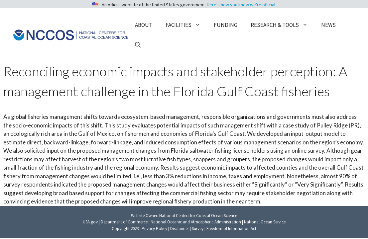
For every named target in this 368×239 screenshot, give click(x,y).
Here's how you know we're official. (241, 5)
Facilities (186, 25)
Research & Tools (282, 25)
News (328, 25)
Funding (225, 25)
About (143, 25)
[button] (137, 45)
